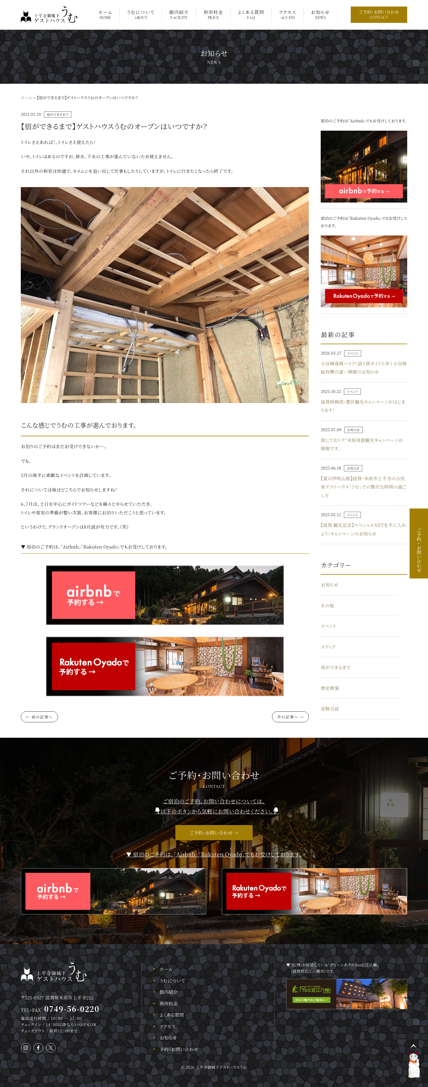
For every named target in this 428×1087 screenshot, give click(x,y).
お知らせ (320, 14)
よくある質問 (251, 14)
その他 (327, 605)
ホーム (105, 14)
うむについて (141, 14)
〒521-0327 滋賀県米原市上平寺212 (57, 997)
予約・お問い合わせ (179, 1049)
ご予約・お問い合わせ (379, 14)
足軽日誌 (330, 708)
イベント (352, 353)
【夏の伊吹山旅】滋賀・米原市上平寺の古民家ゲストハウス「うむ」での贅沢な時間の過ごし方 (363, 486)
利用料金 (213, 14)
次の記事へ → (290, 717)
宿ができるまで (57, 114)
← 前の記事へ (39, 717)
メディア (328, 647)
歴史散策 (330, 688)
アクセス (287, 14)
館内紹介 (179, 14)
